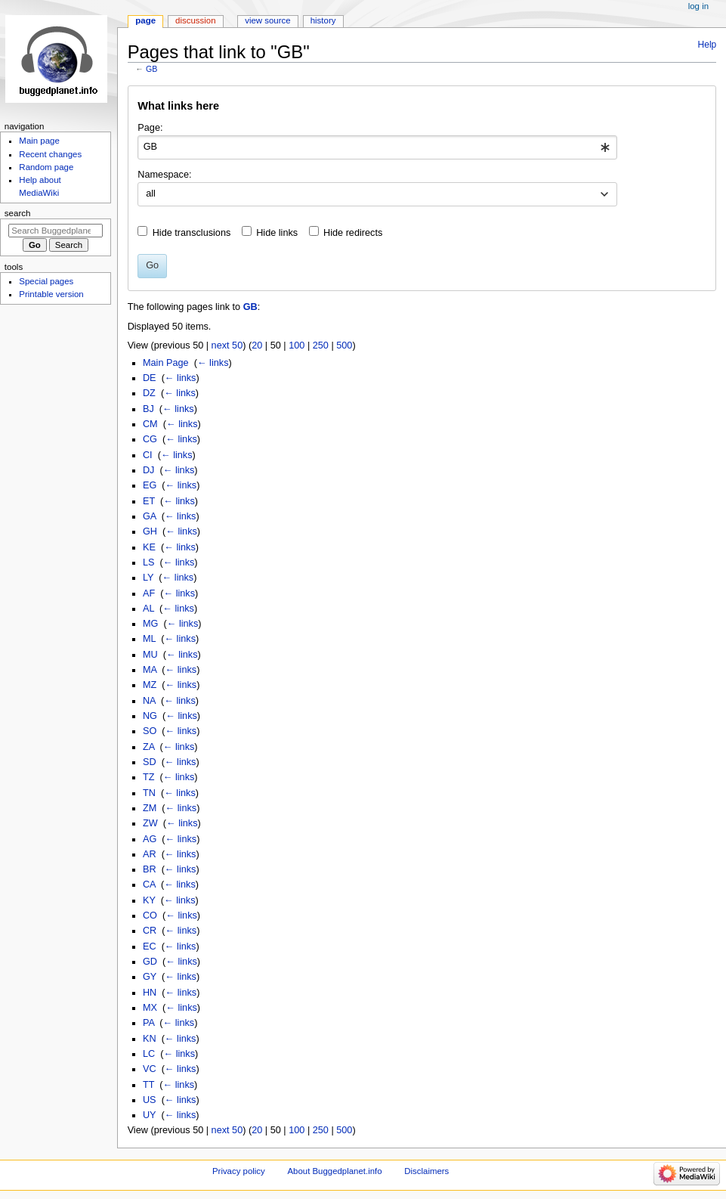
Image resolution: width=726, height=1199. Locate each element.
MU (150, 654)
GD (150, 961)
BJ (148, 409)
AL (148, 608)
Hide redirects (352, 233)
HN (149, 992)
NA (149, 701)
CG (150, 439)
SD (149, 762)
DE (149, 378)
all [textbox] (151, 193)
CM (150, 424)
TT (148, 1085)
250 (321, 345)
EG (149, 485)
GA (149, 516)
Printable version (51, 294)
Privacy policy (238, 1171)
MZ (149, 685)
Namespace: (164, 174)
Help (707, 44)
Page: (149, 127)
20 (257, 345)
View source (267, 20)
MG (150, 623)
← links (213, 363)
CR (149, 930)
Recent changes (50, 154)
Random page (46, 167)
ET (149, 501)
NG (150, 716)
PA (148, 1023)
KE (149, 547)
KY (149, 900)
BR (149, 869)
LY (148, 577)
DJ (149, 470)
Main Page (166, 363)
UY (149, 1115)
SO (149, 731)
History (323, 20)
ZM (149, 808)
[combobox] (377, 147)
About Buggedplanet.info (334, 1171)
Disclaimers (426, 1171)
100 (296, 345)
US (149, 1100)
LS (149, 562)
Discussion (195, 20)
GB (151, 68)
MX (150, 1007)
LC (149, 1054)
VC (149, 1069)
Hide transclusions (192, 233)
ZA (149, 747)
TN (149, 793)
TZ (149, 777)
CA (149, 884)
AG (149, 839)
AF (149, 593)
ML (149, 639)
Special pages (46, 281)
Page (145, 20)
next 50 (227, 345)
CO (150, 915)
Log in (698, 6)
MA (149, 670)
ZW (150, 823)
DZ (149, 393)
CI (148, 455)
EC (149, 946)
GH (150, 531)
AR (149, 854)
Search (18, 213)
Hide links (277, 233)
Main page (39, 140)
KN (149, 1038)
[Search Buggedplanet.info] (55, 230)
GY (149, 976)
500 (344, 345)
